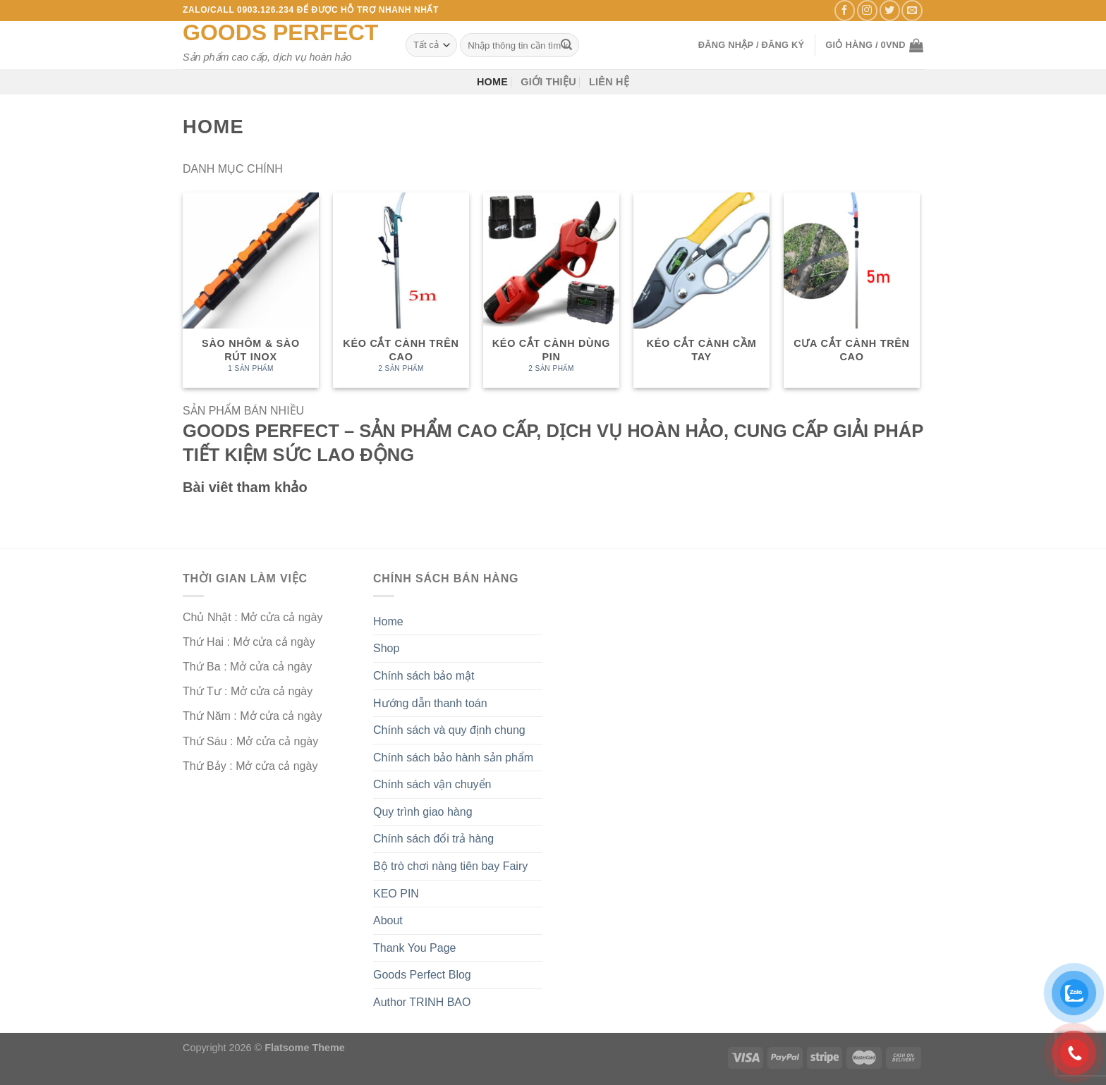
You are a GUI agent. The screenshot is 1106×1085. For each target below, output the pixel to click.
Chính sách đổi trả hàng (433, 839)
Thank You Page (414, 948)
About (388, 920)
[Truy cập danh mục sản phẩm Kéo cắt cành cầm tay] (701, 290)
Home (492, 81)
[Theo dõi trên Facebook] (844, 10)
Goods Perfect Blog (422, 975)
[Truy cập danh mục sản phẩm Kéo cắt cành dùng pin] (551, 290)
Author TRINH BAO (421, 1002)
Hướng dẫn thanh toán (430, 703)
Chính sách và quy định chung (449, 730)
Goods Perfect (280, 32)
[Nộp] (566, 45)
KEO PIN (396, 894)
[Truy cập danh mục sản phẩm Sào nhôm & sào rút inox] (251, 290)
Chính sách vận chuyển (432, 784)
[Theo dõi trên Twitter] (890, 10)
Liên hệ (609, 81)
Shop (386, 648)
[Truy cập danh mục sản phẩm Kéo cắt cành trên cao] (401, 290)
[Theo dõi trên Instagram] (867, 10)
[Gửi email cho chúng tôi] (911, 10)
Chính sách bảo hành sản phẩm (453, 758)
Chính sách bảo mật (423, 676)
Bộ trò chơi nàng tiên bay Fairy (450, 866)
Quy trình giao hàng (423, 812)
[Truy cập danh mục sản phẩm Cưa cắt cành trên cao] (852, 290)
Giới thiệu (548, 81)
